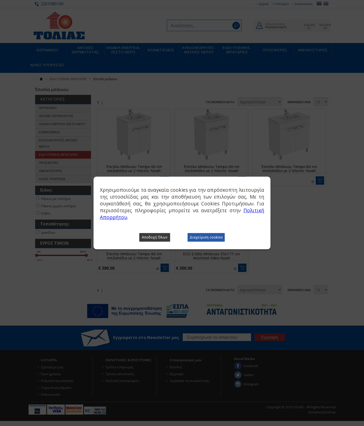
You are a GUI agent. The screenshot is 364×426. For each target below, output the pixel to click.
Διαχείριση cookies (206, 237)
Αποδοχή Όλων (154, 237)
